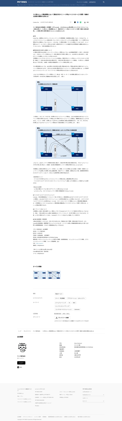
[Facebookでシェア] (77, 22)
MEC (74, 302)
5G (69, 302)
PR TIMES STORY (38, 391)
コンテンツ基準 (37, 416)
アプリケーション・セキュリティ (76, 298)
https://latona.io (39, 243)
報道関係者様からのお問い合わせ (55, 416)
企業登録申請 (92, 2)
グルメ (78, 5)
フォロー (21, 362)
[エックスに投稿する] (75, 22)
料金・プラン (20, 396)
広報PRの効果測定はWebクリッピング (43, 403)
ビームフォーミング (60, 302)
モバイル (31, 5)
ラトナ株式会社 (36, 331)
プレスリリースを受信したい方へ (24, 399)
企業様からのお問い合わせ (69, 416)
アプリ (36, 5)
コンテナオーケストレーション (63, 309)
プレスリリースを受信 (82, 2)
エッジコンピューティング (62, 306)
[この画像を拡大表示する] (39, 274)
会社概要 (19, 416)
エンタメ (41, 5)
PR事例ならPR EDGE (64, 397)
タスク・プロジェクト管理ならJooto (67, 391)
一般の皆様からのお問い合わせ (83, 416)
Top (18, 5)
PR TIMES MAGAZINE (39, 400)
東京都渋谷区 (57, 313)
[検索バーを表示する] (104, 2)
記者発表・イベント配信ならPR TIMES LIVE (44, 397)
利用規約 (44, 416)
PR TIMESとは (20, 393)
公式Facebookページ (87, 391)
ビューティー (48, 5)
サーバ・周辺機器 (60, 298)
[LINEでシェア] (80, 22)
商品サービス (58, 293)
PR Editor (37, 405)
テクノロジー (24, 5)
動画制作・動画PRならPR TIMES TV (42, 394)
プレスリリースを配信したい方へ (24, 401)
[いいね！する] (70, 22)
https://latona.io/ (78, 343)
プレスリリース (27, 331)
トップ (19, 331)
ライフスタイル (65, 5)
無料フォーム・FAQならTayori (66, 394)
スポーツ (83, 5)
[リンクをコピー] (87, 22)
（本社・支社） (66, 313)
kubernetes (77, 309)
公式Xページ (85, 398)
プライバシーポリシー (27, 416)
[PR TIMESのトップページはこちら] (35, 2)
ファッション (56, 5)
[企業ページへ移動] (22, 347)
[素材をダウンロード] (85, 22)
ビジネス (73, 5)
